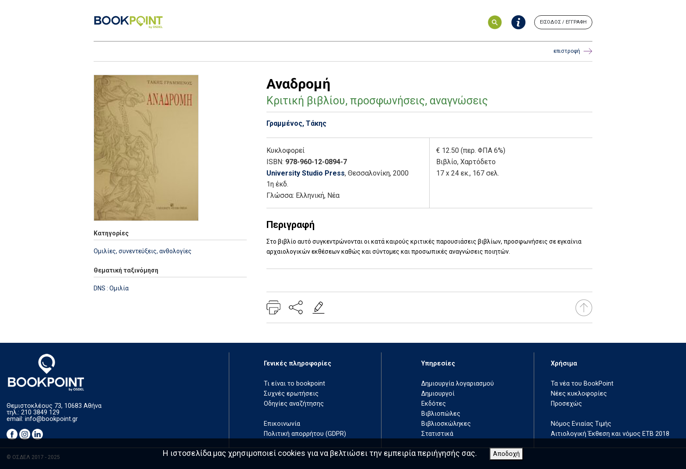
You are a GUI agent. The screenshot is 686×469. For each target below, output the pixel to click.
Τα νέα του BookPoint (582, 383)
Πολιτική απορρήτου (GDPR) (305, 434)
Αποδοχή (506, 454)
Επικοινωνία (282, 424)
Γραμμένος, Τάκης (296, 123)
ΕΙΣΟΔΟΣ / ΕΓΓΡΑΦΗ (563, 22)
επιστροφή (572, 51)
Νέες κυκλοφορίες (579, 393)
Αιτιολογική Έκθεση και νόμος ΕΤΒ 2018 (610, 434)
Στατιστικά (437, 434)
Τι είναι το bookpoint (294, 383)
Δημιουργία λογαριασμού (457, 383)
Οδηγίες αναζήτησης (294, 403)
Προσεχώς (566, 403)
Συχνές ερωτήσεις (291, 393)
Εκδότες (433, 403)
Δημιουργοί (438, 393)
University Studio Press (305, 173)
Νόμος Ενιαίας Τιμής (581, 424)
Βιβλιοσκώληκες (446, 424)
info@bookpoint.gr (51, 419)
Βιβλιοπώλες (440, 413)
